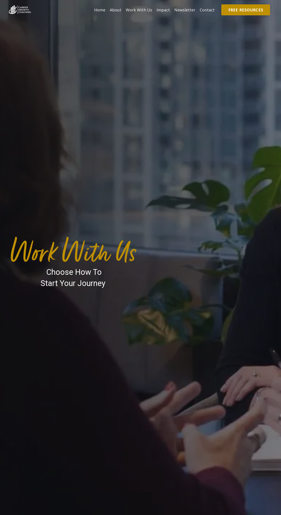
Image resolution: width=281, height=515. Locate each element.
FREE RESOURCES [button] (245, 9)
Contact (207, 9)
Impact (163, 9)
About (115, 9)
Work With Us (139, 9)
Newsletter (184, 9)
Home (99, 9)
